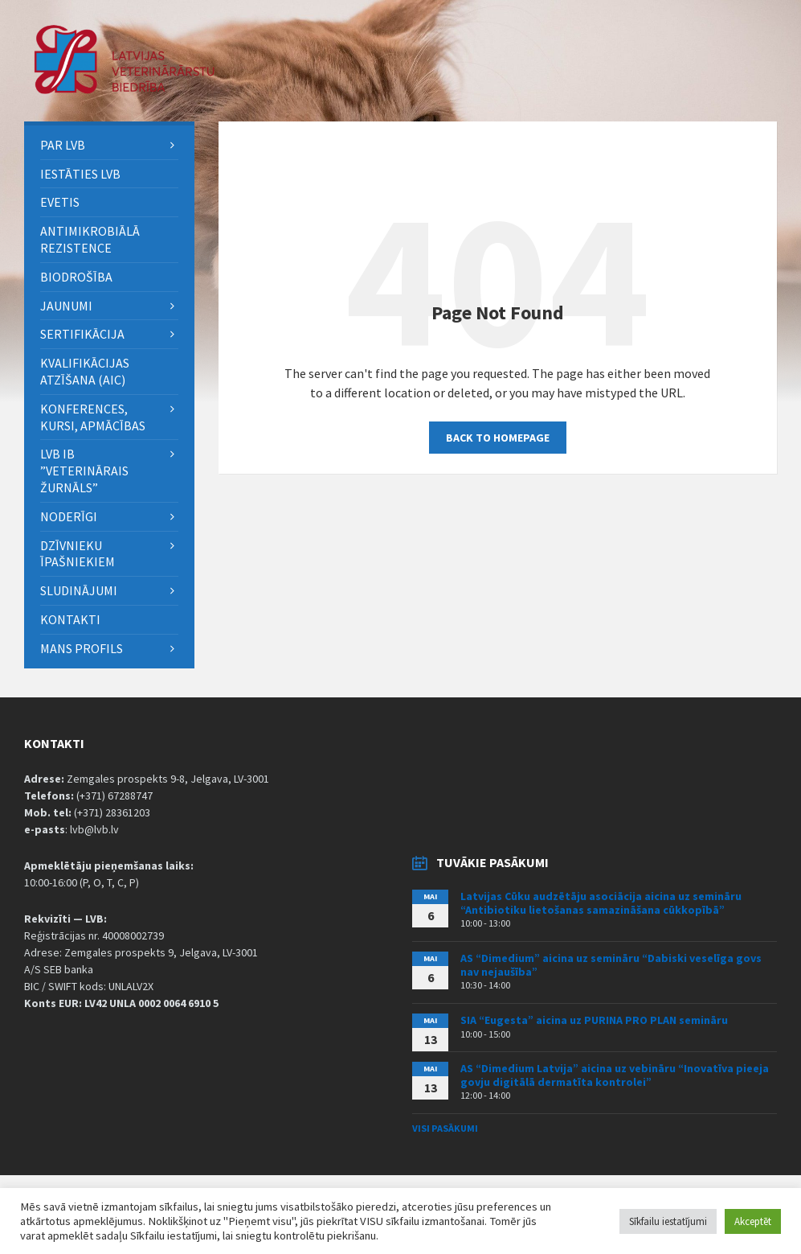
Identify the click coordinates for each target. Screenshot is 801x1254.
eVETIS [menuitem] (60, 202)
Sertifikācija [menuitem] (82, 334)
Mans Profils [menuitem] (81, 648)
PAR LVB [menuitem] (62, 145)
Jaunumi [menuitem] (66, 306)
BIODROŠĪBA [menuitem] (77, 277)
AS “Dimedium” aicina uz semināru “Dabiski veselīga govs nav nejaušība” (611, 965)
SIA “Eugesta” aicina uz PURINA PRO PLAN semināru (594, 1020)
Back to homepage (498, 437)
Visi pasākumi (445, 1128)
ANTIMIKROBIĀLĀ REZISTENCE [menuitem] (90, 239)
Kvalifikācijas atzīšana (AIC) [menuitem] (84, 371)
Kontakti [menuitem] (70, 619)
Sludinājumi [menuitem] (78, 590)
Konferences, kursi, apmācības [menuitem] (92, 417)
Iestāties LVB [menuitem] (80, 174)
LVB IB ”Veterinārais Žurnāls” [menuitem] (84, 470)
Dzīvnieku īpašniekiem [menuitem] (77, 553)
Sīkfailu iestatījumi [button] (668, 1221)
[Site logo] (124, 89)
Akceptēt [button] (752, 1221)
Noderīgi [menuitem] (68, 516)
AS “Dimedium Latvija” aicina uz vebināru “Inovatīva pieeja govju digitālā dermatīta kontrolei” (614, 1075)
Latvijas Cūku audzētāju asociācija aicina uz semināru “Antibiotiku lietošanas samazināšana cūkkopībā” (601, 903)
